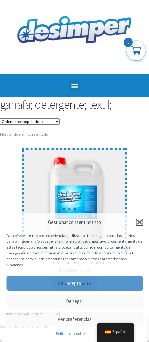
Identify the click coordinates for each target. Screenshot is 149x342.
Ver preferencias (75, 319)
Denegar (74, 301)
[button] (139, 222)
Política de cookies (71, 333)
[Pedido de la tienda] (30, 121)
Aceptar (74, 283)
